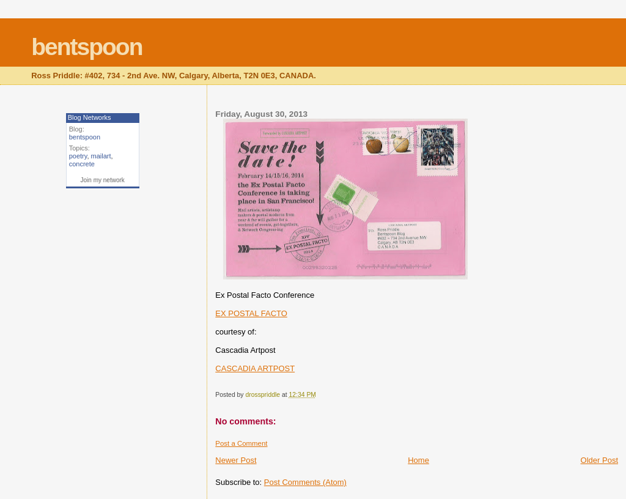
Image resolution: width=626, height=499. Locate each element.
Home (418, 460)
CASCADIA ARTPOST (255, 368)
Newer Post (235, 460)
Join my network (103, 180)
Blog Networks (89, 117)
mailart (101, 156)
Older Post (599, 460)
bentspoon (86, 47)
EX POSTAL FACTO (251, 313)
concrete (82, 164)
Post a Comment (241, 443)
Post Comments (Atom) (305, 482)
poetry (78, 156)
